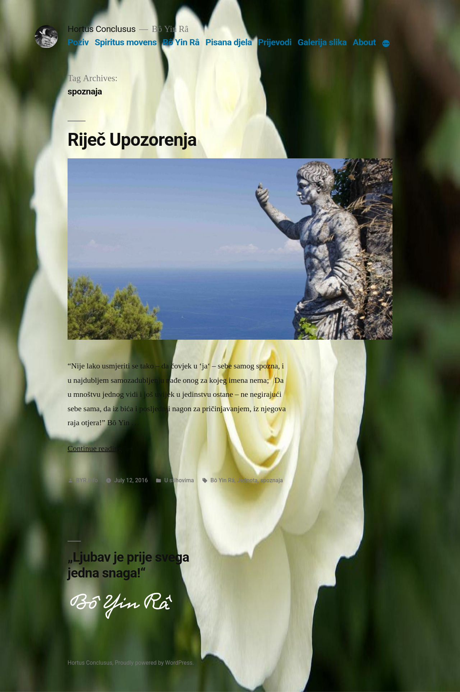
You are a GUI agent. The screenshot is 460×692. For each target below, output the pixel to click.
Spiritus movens (126, 42)
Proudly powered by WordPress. (154, 662)
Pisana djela (229, 42)
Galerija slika (322, 42)
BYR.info (87, 480)
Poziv (78, 42)
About (364, 42)
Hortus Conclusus (101, 29)
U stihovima (179, 480)
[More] (386, 44)
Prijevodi (275, 42)
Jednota (247, 480)
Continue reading (101, 448)
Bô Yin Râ (181, 42)
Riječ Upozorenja (132, 139)
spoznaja (271, 480)
